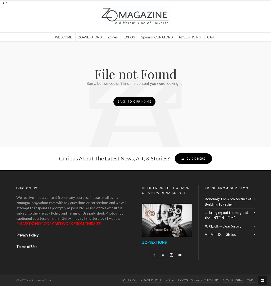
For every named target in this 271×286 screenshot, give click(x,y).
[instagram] (171, 255)
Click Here (193, 158)
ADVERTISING (233, 280)
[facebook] (154, 255)
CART (251, 280)
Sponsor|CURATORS (205, 280)
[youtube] (180, 255)
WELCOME (129, 280)
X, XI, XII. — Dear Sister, (223, 226)
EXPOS (183, 280)
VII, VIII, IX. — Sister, (220, 234)
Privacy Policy (27, 235)
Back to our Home (134, 101)
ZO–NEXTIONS (151, 280)
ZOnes (170, 280)
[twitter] (163, 255)
